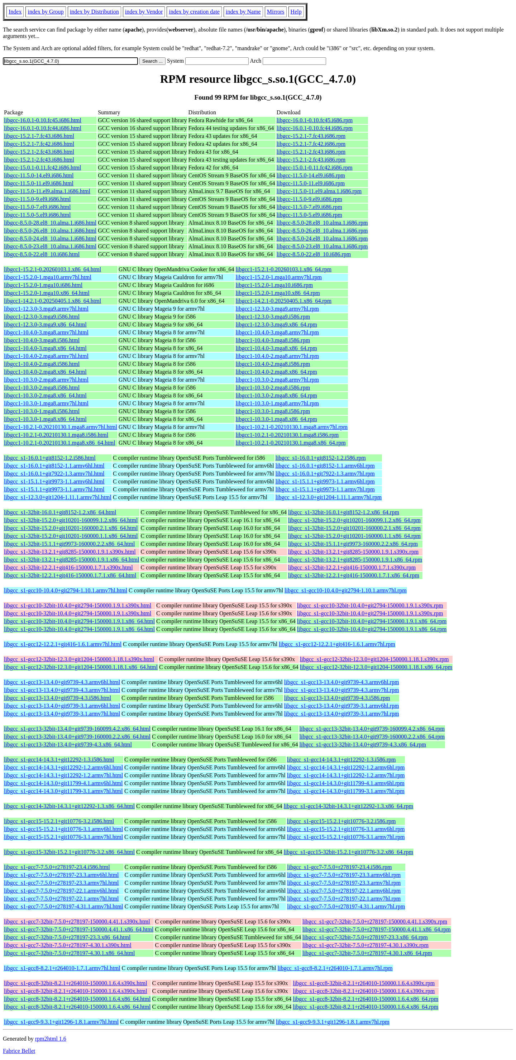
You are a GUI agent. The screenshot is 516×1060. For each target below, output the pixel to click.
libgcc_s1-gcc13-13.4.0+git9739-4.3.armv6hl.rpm (341, 682)
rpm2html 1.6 (50, 1039)
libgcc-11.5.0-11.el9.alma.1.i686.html (47, 191)
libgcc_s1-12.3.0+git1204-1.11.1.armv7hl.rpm (329, 497)
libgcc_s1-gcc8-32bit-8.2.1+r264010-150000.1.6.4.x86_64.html (77, 999)
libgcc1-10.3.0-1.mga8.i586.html (42, 411)
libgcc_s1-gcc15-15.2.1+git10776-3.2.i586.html (59, 821)
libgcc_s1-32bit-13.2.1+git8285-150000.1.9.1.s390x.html (70, 552)
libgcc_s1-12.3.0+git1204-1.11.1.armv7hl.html (57, 497)
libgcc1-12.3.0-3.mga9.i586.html (42, 317)
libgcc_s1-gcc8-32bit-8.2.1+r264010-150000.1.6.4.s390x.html (75, 983)
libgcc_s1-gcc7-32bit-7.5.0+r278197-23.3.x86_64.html (67, 937)
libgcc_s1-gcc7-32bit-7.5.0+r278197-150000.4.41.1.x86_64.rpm (376, 929)
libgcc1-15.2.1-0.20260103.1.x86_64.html (52, 269)
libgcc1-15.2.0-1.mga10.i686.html (43, 285)
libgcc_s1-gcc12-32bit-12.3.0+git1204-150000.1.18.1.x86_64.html (81, 667)
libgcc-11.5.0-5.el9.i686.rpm (309, 215)
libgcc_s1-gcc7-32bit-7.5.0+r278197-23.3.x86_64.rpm (365, 937)
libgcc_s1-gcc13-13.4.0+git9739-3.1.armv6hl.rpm (341, 706)
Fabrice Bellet (19, 1051)
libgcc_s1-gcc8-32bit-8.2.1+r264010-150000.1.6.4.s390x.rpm (364, 983)
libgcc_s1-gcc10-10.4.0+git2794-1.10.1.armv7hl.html (65, 590)
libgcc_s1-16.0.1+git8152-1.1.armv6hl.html (54, 466)
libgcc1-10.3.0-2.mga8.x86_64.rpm (276, 395)
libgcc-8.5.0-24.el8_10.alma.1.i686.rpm (322, 238)
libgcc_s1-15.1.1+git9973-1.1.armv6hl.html (54, 481)
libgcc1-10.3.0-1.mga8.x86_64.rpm (276, 419)
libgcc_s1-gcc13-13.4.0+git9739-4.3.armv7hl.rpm (341, 690)
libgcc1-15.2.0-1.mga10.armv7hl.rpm (279, 277)
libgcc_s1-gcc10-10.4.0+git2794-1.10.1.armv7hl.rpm (346, 590)
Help (296, 12)
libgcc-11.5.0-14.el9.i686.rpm (311, 175)
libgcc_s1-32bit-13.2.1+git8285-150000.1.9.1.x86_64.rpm (355, 560)
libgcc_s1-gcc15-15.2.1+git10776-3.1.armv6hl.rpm (346, 829)
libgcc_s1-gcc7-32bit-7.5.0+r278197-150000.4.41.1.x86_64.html (78, 929)
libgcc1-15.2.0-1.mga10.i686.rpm (274, 285)
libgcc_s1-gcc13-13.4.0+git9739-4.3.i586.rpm (337, 698)
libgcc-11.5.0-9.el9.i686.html (37, 199)
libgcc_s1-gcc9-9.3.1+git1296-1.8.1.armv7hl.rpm (333, 1022)
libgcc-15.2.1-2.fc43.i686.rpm (311, 152)
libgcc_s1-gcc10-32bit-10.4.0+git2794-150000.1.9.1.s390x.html (77, 605)
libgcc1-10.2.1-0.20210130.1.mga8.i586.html (56, 435)
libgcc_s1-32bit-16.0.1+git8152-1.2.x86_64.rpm (343, 512)
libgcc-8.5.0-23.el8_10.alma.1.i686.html (50, 246)
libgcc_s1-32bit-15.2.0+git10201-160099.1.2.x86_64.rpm (354, 520)
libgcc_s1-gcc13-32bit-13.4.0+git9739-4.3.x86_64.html (68, 744)
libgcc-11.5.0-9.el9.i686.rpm (309, 199)
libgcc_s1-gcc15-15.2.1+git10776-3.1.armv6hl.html (63, 829)
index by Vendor (144, 12)
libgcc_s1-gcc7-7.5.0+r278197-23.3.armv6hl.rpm (344, 875)
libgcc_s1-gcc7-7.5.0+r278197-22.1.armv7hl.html (61, 899)
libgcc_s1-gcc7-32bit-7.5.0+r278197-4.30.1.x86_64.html (69, 953)
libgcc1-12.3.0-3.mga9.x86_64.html (45, 324)
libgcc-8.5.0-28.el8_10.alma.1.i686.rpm (322, 223)
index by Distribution (94, 12)
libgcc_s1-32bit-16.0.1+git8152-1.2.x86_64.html (60, 512)
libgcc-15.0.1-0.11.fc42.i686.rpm (315, 167)
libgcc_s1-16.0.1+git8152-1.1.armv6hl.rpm (325, 466)
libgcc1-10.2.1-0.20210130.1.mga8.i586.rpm (287, 435)
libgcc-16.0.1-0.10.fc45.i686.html (42, 120)
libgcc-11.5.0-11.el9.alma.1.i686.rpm (319, 191)
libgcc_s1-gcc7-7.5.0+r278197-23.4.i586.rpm (339, 867)
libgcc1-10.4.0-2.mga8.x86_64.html (45, 372)
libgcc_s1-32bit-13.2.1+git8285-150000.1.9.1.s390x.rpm (353, 552)
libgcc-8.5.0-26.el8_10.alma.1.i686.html (50, 231)
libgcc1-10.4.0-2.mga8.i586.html (42, 364)
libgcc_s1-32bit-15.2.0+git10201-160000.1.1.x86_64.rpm (354, 536)
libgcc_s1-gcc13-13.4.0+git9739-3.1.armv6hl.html (62, 706)
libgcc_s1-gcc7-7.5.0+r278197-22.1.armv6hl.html (61, 891)
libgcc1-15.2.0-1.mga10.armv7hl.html (47, 277)
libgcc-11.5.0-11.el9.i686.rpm (311, 183)
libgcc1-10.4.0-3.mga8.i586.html (42, 340)
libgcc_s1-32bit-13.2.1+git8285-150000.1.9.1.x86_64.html (71, 560)
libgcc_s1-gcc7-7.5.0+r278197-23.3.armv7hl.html (61, 883)
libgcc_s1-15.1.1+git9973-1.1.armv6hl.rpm (325, 481)
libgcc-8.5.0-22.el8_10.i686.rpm (314, 254)
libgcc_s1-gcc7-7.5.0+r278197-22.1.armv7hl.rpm (344, 899)
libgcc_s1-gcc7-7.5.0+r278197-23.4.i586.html (57, 867)
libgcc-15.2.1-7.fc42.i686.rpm (311, 144)
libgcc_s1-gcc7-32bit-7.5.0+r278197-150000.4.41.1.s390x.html (77, 921)
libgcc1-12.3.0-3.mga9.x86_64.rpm (276, 324)
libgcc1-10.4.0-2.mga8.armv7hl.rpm (277, 356)
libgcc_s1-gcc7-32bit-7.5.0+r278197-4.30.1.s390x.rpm (365, 945)
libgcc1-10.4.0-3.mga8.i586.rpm (273, 340)
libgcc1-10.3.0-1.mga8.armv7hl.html (46, 403)
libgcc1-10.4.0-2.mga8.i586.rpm (273, 364)
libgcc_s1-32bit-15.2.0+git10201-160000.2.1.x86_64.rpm (354, 528)
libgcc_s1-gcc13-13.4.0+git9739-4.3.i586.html (57, 698)
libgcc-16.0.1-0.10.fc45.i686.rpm (315, 120)
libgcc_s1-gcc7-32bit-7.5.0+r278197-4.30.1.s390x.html (68, 945)
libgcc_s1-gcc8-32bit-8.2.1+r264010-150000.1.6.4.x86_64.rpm (365, 999)
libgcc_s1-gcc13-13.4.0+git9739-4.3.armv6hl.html (62, 682)
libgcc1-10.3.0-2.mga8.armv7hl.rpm (277, 380)
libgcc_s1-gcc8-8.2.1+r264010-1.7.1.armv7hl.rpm (335, 968)
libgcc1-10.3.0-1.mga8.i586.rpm (273, 411)
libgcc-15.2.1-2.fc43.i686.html (39, 152)
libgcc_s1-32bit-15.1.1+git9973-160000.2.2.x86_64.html (69, 544)
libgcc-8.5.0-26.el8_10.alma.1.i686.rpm (322, 231)
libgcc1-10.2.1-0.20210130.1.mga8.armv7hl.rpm (292, 427)
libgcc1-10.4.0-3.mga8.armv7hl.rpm (277, 332)
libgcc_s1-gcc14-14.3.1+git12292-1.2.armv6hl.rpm (346, 767)
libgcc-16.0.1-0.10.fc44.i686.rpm (315, 128)
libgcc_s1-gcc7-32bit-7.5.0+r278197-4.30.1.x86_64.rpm (367, 953)
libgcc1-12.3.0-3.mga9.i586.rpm (273, 317)
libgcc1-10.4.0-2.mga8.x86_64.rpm (276, 372)
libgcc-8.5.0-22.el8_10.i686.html (42, 254)
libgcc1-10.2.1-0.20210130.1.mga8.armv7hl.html (60, 427)
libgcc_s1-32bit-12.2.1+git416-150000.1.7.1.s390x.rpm (352, 567)
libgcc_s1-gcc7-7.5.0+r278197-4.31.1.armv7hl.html (63, 906)
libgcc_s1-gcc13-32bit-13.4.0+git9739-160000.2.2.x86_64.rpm (372, 737)
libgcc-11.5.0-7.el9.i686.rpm (309, 207)
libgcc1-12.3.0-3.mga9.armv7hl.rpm (277, 309)
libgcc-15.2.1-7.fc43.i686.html (39, 136)
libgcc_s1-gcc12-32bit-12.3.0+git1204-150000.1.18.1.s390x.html (79, 659)
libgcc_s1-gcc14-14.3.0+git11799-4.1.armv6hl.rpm (346, 783)
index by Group (45, 12)
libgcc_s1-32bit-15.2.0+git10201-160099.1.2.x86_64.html (71, 520)
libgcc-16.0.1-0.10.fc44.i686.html (42, 128)
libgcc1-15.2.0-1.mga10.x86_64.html (47, 293)
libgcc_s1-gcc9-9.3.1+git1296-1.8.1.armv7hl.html (61, 1022)
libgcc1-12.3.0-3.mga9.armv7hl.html (46, 309)
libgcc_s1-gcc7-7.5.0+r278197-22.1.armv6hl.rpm (344, 891)
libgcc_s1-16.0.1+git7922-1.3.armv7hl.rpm (325, 474)
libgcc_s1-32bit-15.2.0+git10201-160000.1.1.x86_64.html (71, 536)
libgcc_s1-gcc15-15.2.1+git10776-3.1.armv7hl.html (63, 837)
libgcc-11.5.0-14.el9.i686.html (38, 175)
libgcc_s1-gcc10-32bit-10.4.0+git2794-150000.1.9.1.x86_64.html (79, 621)
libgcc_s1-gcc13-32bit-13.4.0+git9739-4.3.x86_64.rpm (363, 744)
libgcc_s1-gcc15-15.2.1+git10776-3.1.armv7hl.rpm (346, 837)
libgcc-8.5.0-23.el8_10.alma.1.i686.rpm (322, 246)
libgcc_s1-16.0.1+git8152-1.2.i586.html (50, 458)
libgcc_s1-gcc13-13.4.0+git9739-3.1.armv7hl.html (62, 714)
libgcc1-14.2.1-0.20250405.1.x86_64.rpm (284, 301)
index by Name (243, 12)
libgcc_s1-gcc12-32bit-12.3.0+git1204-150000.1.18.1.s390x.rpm (374, 659)
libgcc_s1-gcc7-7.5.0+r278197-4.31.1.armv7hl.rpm (346, 906)
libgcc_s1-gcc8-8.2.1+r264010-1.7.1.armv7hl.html (62, 968)
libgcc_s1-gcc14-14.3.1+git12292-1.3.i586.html (59, 759)
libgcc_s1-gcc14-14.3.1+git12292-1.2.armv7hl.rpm (346, 775)
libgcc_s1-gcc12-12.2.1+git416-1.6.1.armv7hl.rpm (337, 644)
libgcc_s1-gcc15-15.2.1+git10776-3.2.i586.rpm (341, 821)
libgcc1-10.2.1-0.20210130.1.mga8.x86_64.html (59, 443)
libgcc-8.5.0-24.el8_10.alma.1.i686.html (50, 238)
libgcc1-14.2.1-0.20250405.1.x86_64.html (52, 301)
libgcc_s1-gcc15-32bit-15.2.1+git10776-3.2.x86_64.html (69, 852)
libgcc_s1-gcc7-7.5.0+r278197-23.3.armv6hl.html (61, 875)
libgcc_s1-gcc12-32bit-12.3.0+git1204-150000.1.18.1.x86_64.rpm (376, 667)
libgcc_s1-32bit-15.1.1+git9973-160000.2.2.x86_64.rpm (353, 544)
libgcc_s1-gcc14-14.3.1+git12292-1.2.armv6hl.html (63, 767)
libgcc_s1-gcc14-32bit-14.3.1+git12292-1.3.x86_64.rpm (348, 806)
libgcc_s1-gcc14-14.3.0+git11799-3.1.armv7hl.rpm (346, 791)
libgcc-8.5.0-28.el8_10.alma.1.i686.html (50, 223)
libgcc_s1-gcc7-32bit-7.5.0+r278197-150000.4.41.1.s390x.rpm (374, 921)
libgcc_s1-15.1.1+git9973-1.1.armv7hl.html (54, 489)
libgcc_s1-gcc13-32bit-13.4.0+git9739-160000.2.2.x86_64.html (77, 737)
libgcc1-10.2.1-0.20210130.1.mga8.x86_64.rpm (291, 443)
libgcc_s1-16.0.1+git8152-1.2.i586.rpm (321, 458)
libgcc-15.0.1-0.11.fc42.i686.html (42, 167)
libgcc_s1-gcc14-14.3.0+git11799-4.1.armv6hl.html (63, 783)
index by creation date (194, 12)
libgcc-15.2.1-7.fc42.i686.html (39, 144)
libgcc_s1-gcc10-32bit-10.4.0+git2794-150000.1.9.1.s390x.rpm (370, 605)
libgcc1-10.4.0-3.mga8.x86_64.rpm (276, 348)
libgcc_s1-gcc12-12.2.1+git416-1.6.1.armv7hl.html (62, 644)
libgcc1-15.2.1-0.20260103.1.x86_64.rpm (284, 269)
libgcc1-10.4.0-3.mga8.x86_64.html (45, 348)
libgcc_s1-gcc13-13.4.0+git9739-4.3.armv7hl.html (62, 690)
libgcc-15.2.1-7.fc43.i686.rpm (311, 136)
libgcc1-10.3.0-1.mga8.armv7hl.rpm (277, 403)
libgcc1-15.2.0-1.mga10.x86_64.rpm (278, 293)
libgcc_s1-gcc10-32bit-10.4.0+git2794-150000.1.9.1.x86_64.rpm (371, 621)
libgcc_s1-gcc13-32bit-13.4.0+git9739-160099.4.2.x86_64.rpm (372, 729)
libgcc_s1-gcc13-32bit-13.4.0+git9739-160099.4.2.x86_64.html (77, 729)
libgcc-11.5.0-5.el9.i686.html (37, 215)
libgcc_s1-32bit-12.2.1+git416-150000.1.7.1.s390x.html (68, 567)
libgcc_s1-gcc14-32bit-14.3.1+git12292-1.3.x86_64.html (69, 806)
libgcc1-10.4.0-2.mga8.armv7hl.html (46, 356)
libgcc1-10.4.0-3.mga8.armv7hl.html (46, 332)
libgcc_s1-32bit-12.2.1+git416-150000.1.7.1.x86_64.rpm (353, 575)
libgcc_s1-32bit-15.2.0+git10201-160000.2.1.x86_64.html (71, 528)
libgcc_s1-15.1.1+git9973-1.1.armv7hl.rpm (325, 489)
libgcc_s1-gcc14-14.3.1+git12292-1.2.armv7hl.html (63, 775)
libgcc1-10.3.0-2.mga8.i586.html (42, 388)
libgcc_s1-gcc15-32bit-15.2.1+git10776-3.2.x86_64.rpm (348, 852)
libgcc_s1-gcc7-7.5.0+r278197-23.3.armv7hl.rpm (344, 883)
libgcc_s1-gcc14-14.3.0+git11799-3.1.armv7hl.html (63, 791)
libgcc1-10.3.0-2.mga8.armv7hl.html (46, 380)
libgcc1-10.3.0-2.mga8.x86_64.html (45, 395)
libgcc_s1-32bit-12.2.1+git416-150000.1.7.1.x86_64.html (70, 575)
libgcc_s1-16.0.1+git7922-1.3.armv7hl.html (54, 474)
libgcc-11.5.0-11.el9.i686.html (38, 183)
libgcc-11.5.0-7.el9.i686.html (37, 207)
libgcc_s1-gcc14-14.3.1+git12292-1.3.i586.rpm (341, 759)
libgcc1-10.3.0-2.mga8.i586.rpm (273, 388)
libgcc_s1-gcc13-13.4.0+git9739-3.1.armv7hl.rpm (341, 714)
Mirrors (276, 12)
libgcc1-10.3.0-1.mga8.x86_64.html (45, 419)
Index (15, 12)
